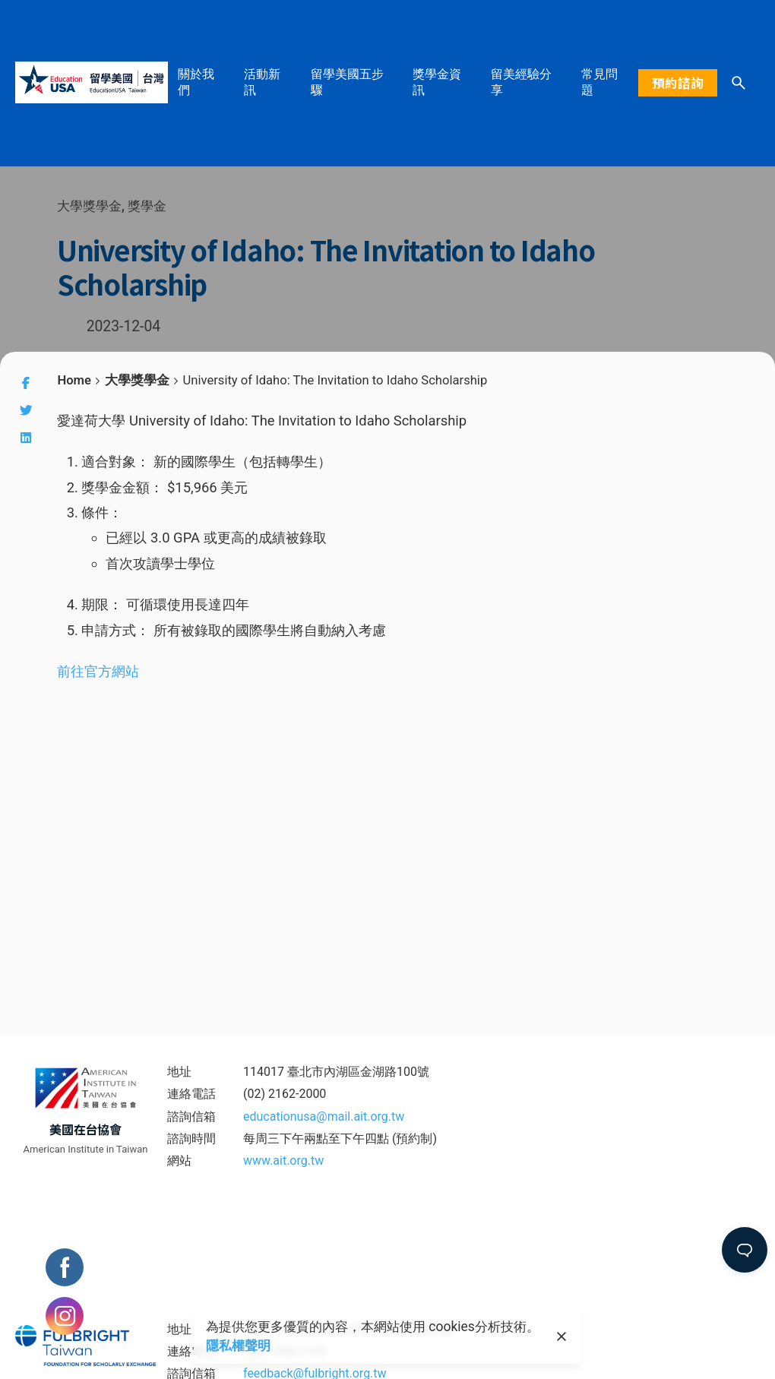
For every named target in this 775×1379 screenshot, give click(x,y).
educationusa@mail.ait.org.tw (323, 1116)
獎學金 (147, 205)
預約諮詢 (678, 83)
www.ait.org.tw (283, 1160)
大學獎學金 (89, 205)
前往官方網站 (98, 671)
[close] (561, 1336)
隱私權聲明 (237, 1345)
